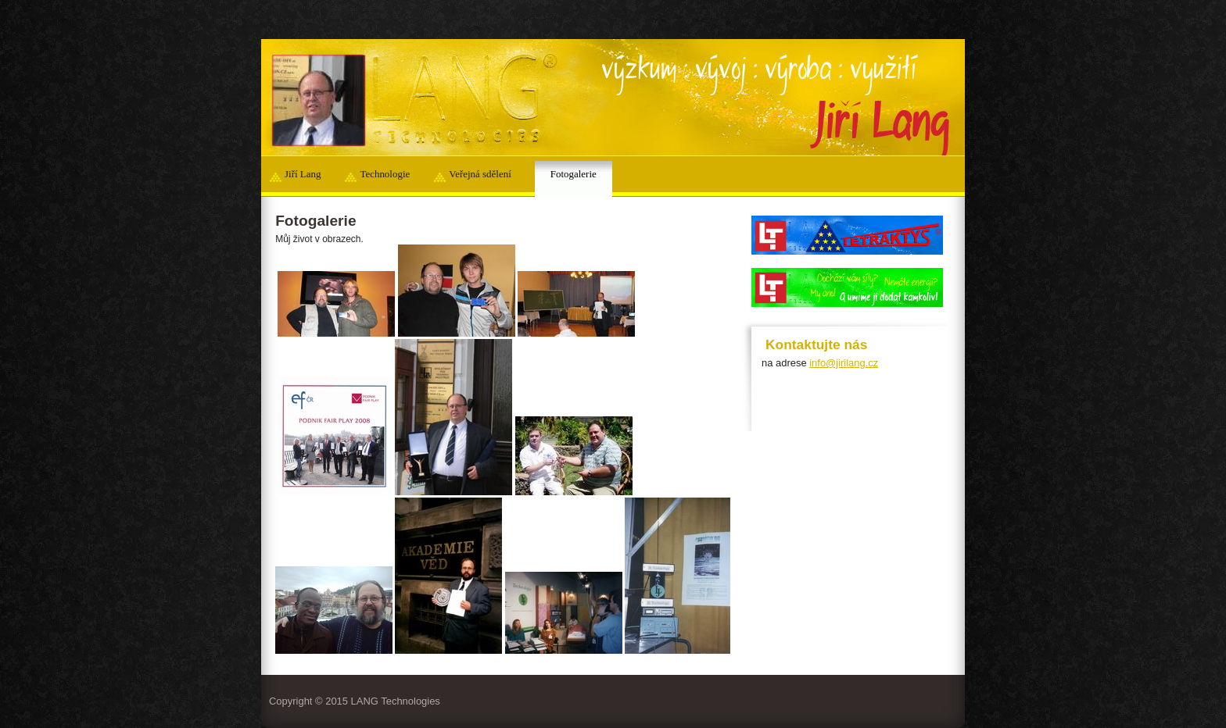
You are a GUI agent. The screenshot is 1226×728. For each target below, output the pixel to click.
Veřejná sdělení (480, 174)
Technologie (385, 174)
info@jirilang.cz (843, 363)
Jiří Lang (303, 174)
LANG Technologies (395, 701)
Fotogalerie (573, 174)
